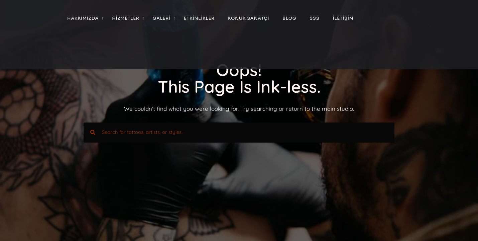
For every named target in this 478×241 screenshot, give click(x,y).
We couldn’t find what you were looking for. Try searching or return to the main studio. (239, 108)
